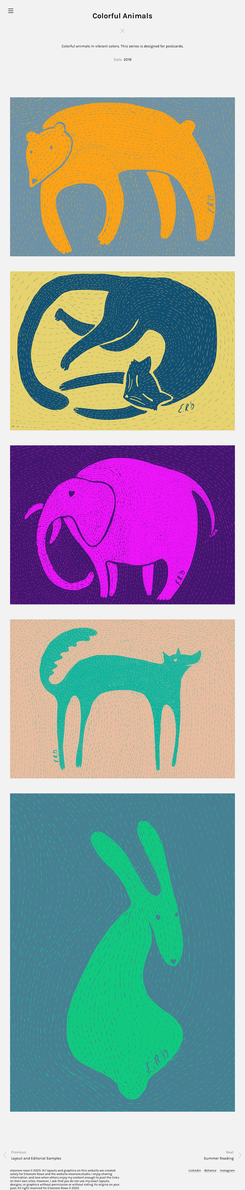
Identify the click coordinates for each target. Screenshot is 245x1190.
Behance (210, 1170)
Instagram (227, 1170)
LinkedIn (195, 1170)
